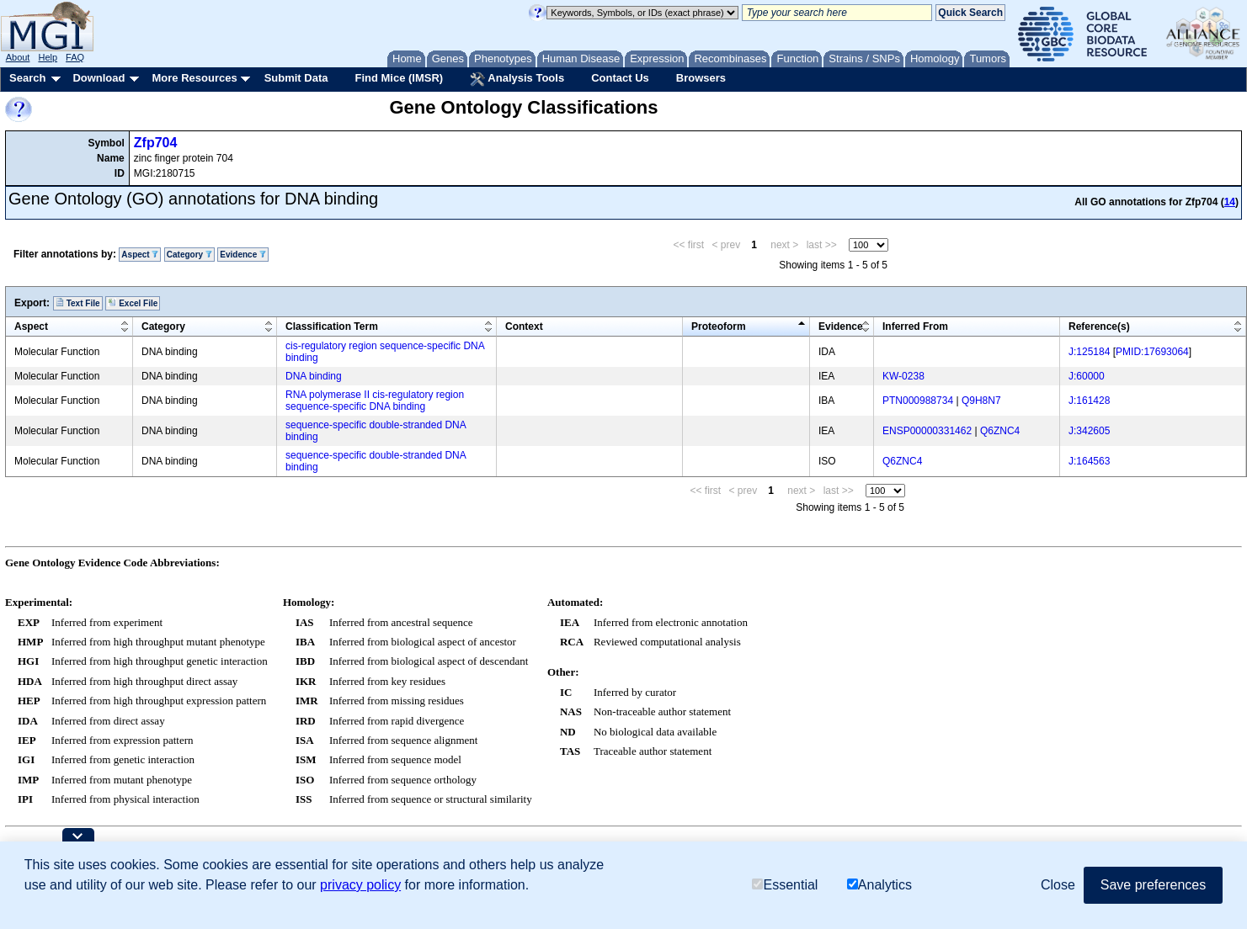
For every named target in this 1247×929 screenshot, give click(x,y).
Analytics (879, 885)
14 (1229, 202)
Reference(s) (1099, 326)
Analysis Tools (517, 79)
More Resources (194, 78)
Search (27, 78)
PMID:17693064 (1152, 352)
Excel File (132, 303)
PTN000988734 (917, 400)
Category (189, 254)
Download (98, 78)
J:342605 (1089, 431)
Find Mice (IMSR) (398, 78)
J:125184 (1089, 352)
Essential (785, 885)
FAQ (75, 57)
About (18, 57)
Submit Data (296, 78)
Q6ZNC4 (1000, 431)
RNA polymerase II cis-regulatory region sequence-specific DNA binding (374, 400)
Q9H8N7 (981, 400)
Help (47, 57)
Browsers (701, 78)
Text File (78, 303)
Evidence (243, 254)
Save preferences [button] (1153, 885)
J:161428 (1089, 400)
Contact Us (620, 78)
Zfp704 (156, 142)
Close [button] (1058, 885)
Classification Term (331, 326)
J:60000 (1086, 376)
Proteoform (718, 326)
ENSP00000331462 (927, 431)
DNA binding (313, 376)
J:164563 (1089, 461)
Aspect (139, 254)
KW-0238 (903, 376)
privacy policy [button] (360, 885)
